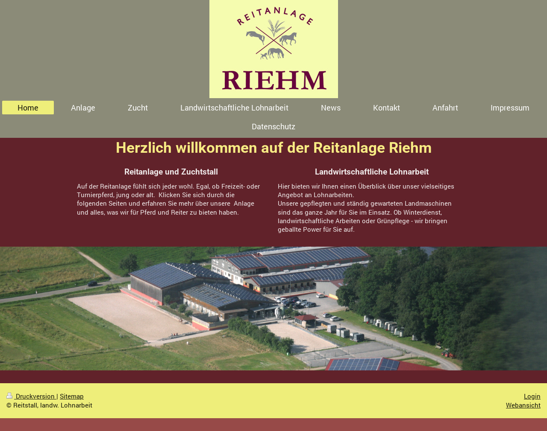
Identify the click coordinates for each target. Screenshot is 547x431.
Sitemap (72, 396)
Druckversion (31, 396)
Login (532, 396)
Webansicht (523, 405)
